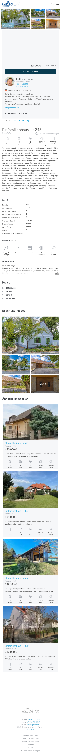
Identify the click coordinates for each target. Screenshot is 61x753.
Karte (30, 747)
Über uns (30, 744)
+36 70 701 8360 (22, 86)
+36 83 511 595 (22, 84)
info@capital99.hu (12, 107)
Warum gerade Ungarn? (30, 741)
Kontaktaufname (30, 71)
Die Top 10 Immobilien (30, 738)
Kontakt (30, 729)
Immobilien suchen (30, 735)
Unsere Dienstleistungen (30, 750)
